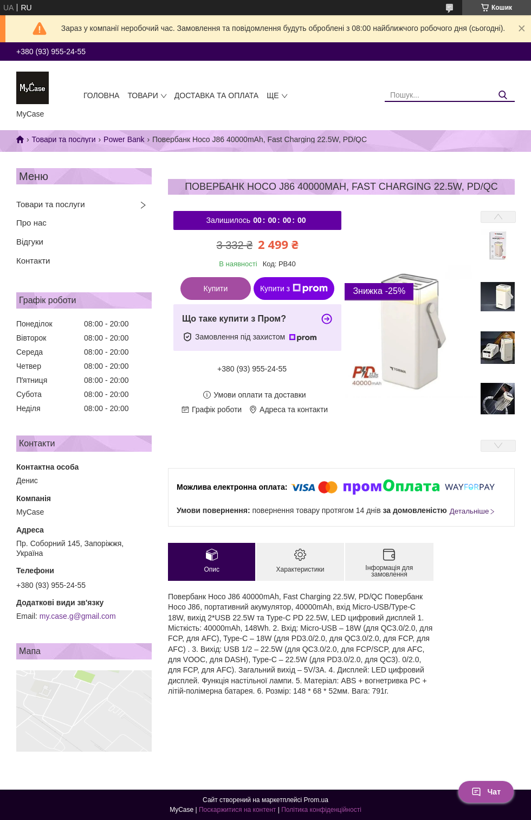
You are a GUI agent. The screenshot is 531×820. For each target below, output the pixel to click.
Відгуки (29, 241)
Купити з (294, 288)
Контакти (33, 260)
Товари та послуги (63, 139)
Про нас (31, 222)
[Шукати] (502, 95)
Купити (216, 288)
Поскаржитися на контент (237, 809)
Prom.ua (316, 800)
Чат (486, 792)
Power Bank (123, 139)
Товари (142, 95)
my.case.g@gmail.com (78, 616)
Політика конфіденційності (321, 809)
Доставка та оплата (216, 95)
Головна (101, 95)
